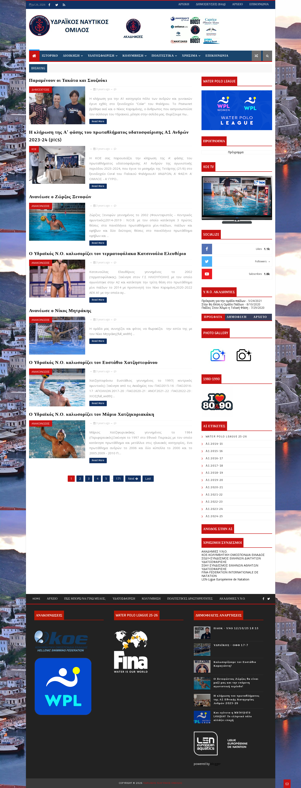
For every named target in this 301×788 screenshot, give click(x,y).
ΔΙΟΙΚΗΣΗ (71, 55)
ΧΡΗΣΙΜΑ (189, 55)
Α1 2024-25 (214, 516)
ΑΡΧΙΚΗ (183, 4)
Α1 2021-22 (214, 494)
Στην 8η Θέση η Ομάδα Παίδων (222, 304)
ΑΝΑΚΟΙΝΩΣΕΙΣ (41, 206)
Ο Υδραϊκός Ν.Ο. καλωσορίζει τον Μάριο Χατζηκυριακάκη (91, 414)
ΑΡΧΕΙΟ (237, 4)
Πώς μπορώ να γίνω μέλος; (85, 598)
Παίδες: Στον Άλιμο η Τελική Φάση (224, 308)
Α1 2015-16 (214, 451)
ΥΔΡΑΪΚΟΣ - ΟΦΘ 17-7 (231, 645)
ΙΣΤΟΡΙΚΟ (50, 55)
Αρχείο (260, 317)
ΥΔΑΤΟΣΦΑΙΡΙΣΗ (101, 55)
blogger (215, 764)
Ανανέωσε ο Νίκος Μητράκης (60, 310)
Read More (98, 121)
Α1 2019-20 (214, 480)
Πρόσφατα (213, 317)
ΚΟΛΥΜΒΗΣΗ (133, 55)
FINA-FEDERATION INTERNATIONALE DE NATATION (229, 574)
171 (118, 479)
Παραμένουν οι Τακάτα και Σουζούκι (68, 80)
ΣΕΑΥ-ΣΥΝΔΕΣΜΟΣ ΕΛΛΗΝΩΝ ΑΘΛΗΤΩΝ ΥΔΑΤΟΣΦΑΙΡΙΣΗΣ (229, 567)
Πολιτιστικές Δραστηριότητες (190, 598)
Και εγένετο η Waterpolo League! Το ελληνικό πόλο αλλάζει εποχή (233, 716)
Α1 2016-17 (214, 458)
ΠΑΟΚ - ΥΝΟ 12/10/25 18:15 (236, 628)
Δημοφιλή (237, 317)
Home (36, 598)
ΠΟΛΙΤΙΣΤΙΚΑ (163, 55)
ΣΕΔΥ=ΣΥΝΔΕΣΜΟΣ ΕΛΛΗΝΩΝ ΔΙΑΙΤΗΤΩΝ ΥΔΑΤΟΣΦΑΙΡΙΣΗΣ (231, 560)
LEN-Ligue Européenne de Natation (225, 579)
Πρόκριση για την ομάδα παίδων (223, 301)
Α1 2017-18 (214, 465)
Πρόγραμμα (235, 152)
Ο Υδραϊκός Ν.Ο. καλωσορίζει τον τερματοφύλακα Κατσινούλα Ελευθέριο (107, 253)
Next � (133, 479)
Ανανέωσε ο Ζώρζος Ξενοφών (60, 196)
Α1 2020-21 (214, 487)
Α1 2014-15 (214, 444)
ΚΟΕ (34, 149)
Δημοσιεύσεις (40, 89)
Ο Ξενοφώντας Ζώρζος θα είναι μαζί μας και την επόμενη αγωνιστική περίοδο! (236, 682)
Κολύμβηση (151, 598)
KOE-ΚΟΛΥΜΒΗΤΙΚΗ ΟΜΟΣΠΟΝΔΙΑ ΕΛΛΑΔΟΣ (233, 555)
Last (148, 479)
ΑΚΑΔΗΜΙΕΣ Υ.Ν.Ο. (214, 551)
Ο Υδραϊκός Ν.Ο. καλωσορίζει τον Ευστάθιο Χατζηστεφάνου (93, 362)
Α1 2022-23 (214, 501)
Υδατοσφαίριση (124, 598)
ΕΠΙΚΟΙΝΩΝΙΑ (259, 4)
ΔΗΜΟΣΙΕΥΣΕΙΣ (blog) (211, 4)
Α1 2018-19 (214, 472)
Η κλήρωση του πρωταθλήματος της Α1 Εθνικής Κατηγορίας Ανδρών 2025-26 (236, 699)
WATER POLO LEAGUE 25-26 (226, 436)
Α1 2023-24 (214, 509)
